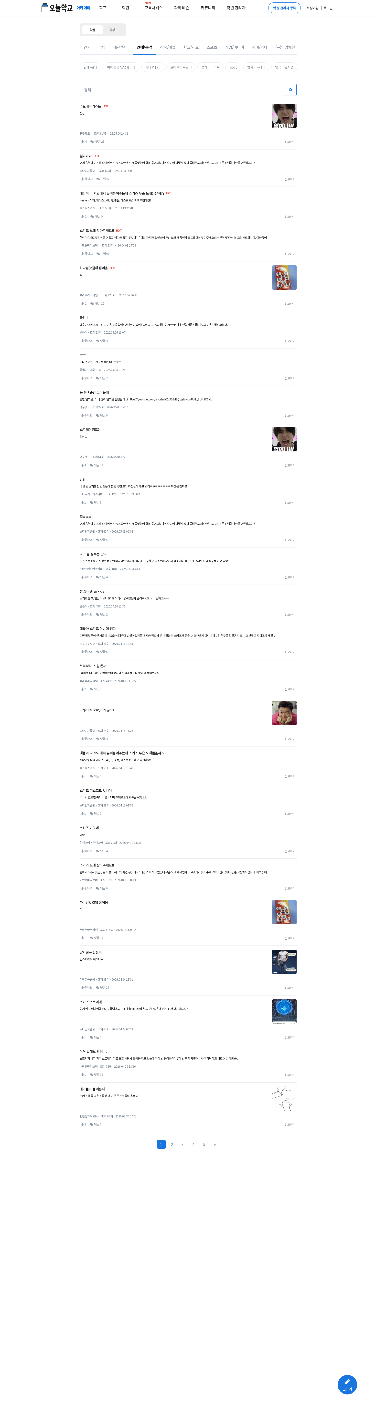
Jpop (233, 67)
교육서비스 (153, 6)
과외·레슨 (181, 7)
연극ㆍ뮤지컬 (284, 67)
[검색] (182, 90)
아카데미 (84, 7)
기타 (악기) (153, 67)
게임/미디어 (234, 47)
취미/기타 (260, 47)
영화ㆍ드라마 (256, 67)
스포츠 (212, 47)
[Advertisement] (188, 331)
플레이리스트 (210, 67)
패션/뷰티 (121, 47)
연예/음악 (144, 47)
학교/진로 (191, 47)
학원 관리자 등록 (284, 7)
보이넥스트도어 (181, 67)
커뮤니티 (208, 7)
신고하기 (290, 141)
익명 (102, 47)
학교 (102, 7)
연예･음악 (90, 67)
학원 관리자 (236, 7)
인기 (87, 47)
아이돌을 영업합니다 (121, 67)
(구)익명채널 (285, 47)
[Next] (215, 1180)
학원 (125, 7)
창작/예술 (168, 47)
